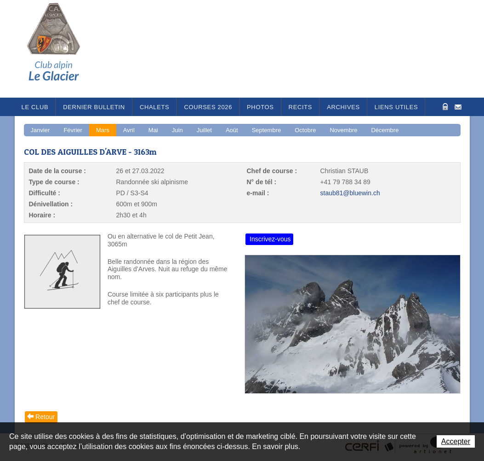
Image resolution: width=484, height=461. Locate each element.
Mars (102, 130)
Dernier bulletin (94, 107)
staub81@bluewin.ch (350, 193)
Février (72, 130)
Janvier (40, 130)
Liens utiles (396, 107)
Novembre (343, 130)
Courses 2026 (208, 107)
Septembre (266, 130)
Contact (458, 106)
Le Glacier (61, 49)
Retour (45, 416)
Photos (260, 107)
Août (232, 130)
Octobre (305, 130)
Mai (153, 130)
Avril (129, 130)
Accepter (455, 441)
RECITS (301, 107)
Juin (177, 130)
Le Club (35, 107)
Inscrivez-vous (270, 239)
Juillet (204, 130)
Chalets (155, 107)
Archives (343, 107)
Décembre (385, 130)
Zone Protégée (444, 106)
